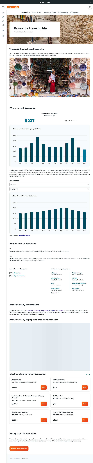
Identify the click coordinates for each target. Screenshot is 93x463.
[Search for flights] (3, 13)
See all (88, 375)
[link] (44, 387)
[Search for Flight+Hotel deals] (3, 25)
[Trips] (3, 30)
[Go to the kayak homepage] (13, 7)
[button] (91, 2)
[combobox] (49, 184)
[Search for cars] (3, 21)
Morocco (18, 458)
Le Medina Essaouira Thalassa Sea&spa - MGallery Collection (45, 310)
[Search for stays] (3, 17)
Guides (11, 458)
